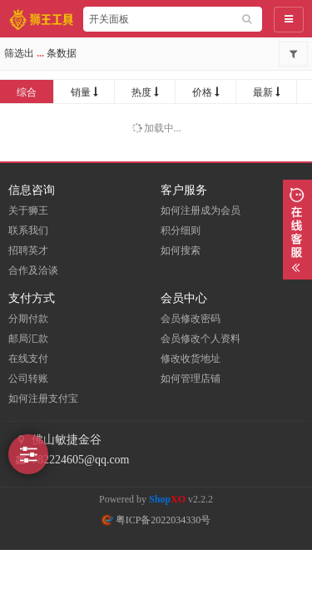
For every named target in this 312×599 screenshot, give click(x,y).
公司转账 (28, 378)
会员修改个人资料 (200, 338)
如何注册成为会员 (200, 210)
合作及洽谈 (33, 270)
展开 (297, 230)
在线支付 (28, 358)
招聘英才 (28, 250)
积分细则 (181, 230)
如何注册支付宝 (43, 398)
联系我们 (28, 230)
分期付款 (28, 318)
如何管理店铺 (190, 378)
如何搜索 (181, 250)
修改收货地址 (190, 358)
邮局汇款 (28, 338)
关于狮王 (28, 210)
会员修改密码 (190, 318)
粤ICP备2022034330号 (156, 520)
